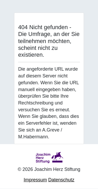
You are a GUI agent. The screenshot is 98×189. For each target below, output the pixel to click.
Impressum (35, 179)
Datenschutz (61, 179)
